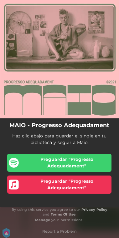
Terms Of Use (63, 214)
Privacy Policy (94, 209)
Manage (42, 220)
